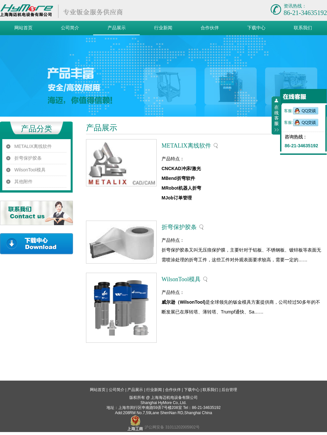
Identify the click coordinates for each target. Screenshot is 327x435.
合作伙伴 (210, 27)
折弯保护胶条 (28, 158)
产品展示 (116, 27)
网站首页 (23, 27)
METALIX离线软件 (33, 146)
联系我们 (303, 27)
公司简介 (70, 27)
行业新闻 (163, 27)
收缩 (276, 115)
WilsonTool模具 (30, 169)
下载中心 (256, 27)
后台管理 (229, 389)
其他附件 (23, 181)
